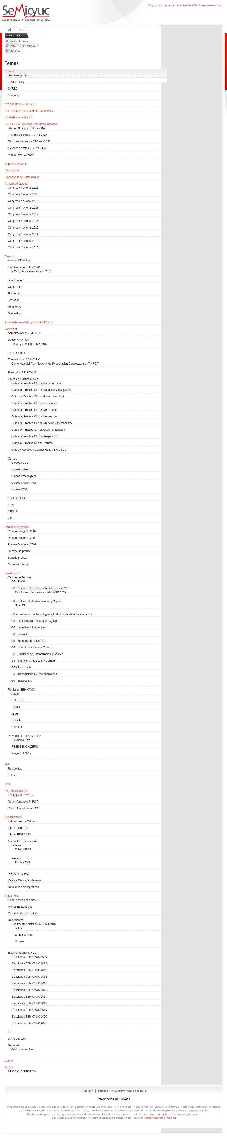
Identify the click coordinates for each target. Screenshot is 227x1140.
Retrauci (16, 727)
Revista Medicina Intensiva (24, 880)
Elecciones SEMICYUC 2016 (29, 990)
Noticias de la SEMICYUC (20, 104)
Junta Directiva (17, 1038)
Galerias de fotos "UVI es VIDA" (27, 148)
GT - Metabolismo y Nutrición (29, 640)
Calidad (9, 71)
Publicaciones (13, 817)
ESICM (9, 1060)
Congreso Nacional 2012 (23, 247)
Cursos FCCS (19, 462)
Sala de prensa (17, 557)
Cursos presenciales (23, 482)
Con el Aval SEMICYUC (22, 913)
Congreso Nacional (16, 183)
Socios (9, 1067)
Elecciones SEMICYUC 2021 (29, 1023)
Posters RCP (23, 862)
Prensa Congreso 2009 (22, 544)
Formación (11, 329)
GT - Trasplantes (21, 680)
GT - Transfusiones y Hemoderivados (34, 674)
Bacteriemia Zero (18, 75)
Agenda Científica (19, 260)
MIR (7, 764)
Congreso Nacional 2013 (23, 240)
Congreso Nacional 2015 (23, 227)
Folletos (16, 845)
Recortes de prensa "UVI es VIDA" (29, 141)
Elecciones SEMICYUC (22, 952)
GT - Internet (19, 634)
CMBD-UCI (18, 700)
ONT (11, 518)
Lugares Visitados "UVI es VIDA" (28, 134)
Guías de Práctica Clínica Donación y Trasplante (41, 390)
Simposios (14, 313)
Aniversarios (15, 280)
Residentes (15, 768)
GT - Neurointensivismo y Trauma (32, 647)
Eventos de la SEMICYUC (24, 267)
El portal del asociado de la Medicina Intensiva (184, 5)
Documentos (15, 920)
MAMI (15, 713)
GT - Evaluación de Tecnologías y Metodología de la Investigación (51, 614)
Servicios (13, 1045)
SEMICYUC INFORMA (22, 1071)
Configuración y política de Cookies (157, 1117)
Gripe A (19, 941)
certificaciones (16, 352)
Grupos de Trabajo (19, 577)
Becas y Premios (18, 339)
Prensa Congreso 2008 (22, 537)
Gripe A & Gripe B (15, 163)
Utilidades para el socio (19, 117)
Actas (18, 928)
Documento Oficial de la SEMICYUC (33, 924)
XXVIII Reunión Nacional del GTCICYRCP (40, 592)
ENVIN (15, 707)
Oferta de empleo (22, 1049)
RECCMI (16, 720)
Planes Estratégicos (20, 906)
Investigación (13, 573)
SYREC (12, 88)
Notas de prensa (18, 564)
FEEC (11, 1032)
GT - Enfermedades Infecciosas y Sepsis (36, 601)
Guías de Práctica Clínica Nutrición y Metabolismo (42, 423)
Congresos (14, 286)
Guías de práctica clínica (23, 379)
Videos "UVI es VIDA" (21, 154)
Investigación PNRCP (21, 795)
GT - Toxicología (21, 667)
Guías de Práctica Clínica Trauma (32, 443)
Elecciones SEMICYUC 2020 (29, 1016)
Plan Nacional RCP (16, 790)
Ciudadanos (12, 170)
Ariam (15, 693)
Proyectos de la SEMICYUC (25, 735)
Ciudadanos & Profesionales (22, 177)
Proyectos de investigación (24, 46)
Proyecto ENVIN (21, 753)
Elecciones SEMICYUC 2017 (29, 996)
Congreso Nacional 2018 (23, 207)
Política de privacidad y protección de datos (122, 1090)
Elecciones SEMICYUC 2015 (29, 983)
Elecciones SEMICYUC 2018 (29, 1003)
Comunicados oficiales (22, 900)
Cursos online (19, 469)
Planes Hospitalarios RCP (24, 808)
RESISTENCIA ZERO (24, 746)
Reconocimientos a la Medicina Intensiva (29, 110)
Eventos (9, 256)
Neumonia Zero (20, 740)
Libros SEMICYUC (19, 834)
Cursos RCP (19, 489)
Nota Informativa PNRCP (23, 801)
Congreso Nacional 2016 (23, 221)
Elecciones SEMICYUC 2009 (29, 956)
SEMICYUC (12, 896)
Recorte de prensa (19, 551)
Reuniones (14, 306)
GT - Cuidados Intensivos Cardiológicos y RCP (40, 588)
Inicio (11, 30)
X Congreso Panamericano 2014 (31, 271)
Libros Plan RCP (18, 828)
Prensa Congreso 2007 (22, 531)
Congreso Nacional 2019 (23, 201)
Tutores (12, 775)
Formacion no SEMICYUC (24, 359)
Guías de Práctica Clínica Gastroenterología (38, 396)
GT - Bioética (19, 581)
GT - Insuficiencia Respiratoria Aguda (34, 621)
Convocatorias (24, 934)
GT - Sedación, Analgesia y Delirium (33, 660)
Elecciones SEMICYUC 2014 (29, 976)
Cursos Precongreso (23, 476)
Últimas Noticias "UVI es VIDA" (27, 128)
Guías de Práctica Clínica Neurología (34, 416)
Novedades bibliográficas (23, 887)
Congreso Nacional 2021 (23, 187)
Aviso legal (88, 1090)
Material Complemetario (22, 841)
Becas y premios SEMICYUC (29, 344)
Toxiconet (14, 95)
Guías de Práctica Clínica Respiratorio (34, 436)
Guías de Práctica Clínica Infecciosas (34, 403)
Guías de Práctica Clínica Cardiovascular (36, 383)
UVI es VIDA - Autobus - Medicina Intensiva (31, 124)
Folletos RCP (23, 849)
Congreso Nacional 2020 (23, 194)
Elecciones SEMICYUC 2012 (29, 963)
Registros (15, 50)
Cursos (12, 458)
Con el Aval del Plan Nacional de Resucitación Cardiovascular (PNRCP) (55, 363)
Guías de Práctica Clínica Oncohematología (38, 429)
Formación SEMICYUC (22, 372)
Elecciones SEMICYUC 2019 (29, 1010)
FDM (11, 504)
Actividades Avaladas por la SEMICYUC (29, 322)
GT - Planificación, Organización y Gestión (37, 654)
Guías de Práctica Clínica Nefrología (33, 409)
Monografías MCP (19, 873)
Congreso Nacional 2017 (23, 214)
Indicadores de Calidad (22, 821)
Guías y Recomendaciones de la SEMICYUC (38, 449)
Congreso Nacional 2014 (23, 234)
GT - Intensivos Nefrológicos (28, 627)
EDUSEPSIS (16, 82)
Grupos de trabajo (19, 41)
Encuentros (15, 293)
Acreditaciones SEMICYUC (24, 333)
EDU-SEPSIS (16, 498)
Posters (16, 858)
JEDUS (12, 511)
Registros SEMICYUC (21, 689)
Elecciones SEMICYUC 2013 (29, 970)
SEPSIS (20, 605)
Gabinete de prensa (17, 527)
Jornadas (13, 300)
